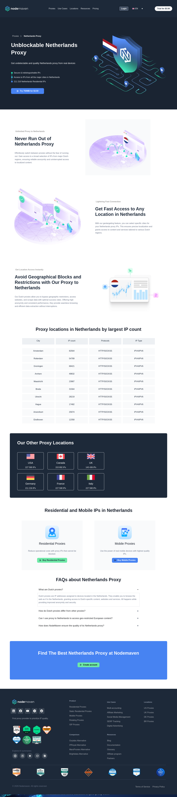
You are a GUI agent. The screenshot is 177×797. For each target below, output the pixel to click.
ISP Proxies (74, 725)
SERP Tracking (113, 721)
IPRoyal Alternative (77, 745)
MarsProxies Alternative (79, 749)
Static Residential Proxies (80, 711)
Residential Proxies (77, 707)
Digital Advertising (115, 726)
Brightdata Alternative (78, 754)
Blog (109, 741)
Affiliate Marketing (115, 712)
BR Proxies (149, 721)
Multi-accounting (114, 708)
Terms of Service (142, 787)
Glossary (111, 749)
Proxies (52, 9)
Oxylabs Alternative (77, 741)
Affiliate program (114, 754)
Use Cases (62, 9)
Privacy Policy (158, 787)
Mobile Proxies (75, 716)
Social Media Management (118, 717)
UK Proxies (149, 712)
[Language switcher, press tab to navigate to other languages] (137, 8)
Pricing (96, 9)
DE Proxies (149, 717)
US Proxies (149, 708)
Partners (110, 758)
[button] (125, 561)
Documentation (113, 745)
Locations (74, 9)
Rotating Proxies (76, 720)
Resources (85, 9)
